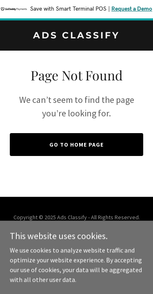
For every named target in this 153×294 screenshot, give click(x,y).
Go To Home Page (76, 144)
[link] (76, 36)
